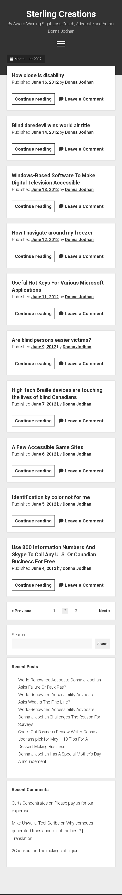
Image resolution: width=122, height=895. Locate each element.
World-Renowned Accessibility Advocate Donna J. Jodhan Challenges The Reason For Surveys (59, 717)
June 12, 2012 (45, 239)
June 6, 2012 (43, 454)
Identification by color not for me (51, 497)
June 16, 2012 (45, 82)
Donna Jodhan (79, 82)
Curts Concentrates (30, 803)
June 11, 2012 (45, 296)
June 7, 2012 (43, 403)
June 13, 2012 (45, 189)
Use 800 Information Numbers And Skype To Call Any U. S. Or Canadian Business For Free (54, 554)
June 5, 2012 (43, 504)
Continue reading (35, 100)
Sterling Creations (61, 14)
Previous (23, 611)
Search (18, 634)
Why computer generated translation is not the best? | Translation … (53, 830)
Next (103, 611)
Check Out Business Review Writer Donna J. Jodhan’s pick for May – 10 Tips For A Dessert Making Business (58, 739)
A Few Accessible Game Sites (47, 447)
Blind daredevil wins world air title (51, 125)
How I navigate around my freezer (52, 233)
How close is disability (38, 75)
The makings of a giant (59, 850)
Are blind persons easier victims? (51, 340)
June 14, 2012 (45, 132)
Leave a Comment (84, 99)
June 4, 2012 (43, 568)
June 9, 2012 (43, 346)
